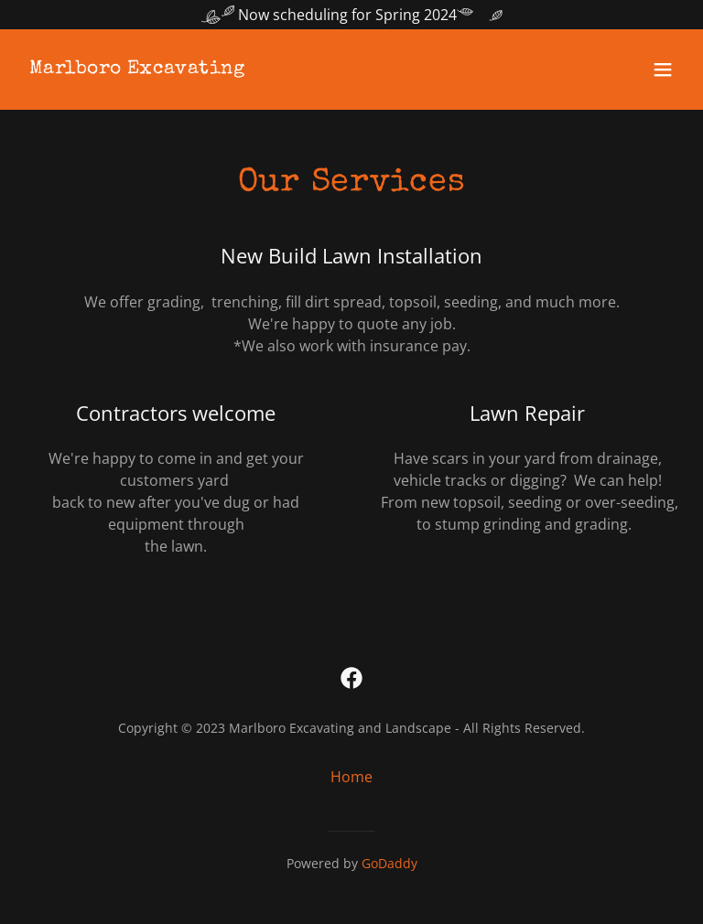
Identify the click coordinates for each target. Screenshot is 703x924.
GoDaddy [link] (389, 863)
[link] (136, 68)
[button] (662, 69)
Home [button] (351, 777)
